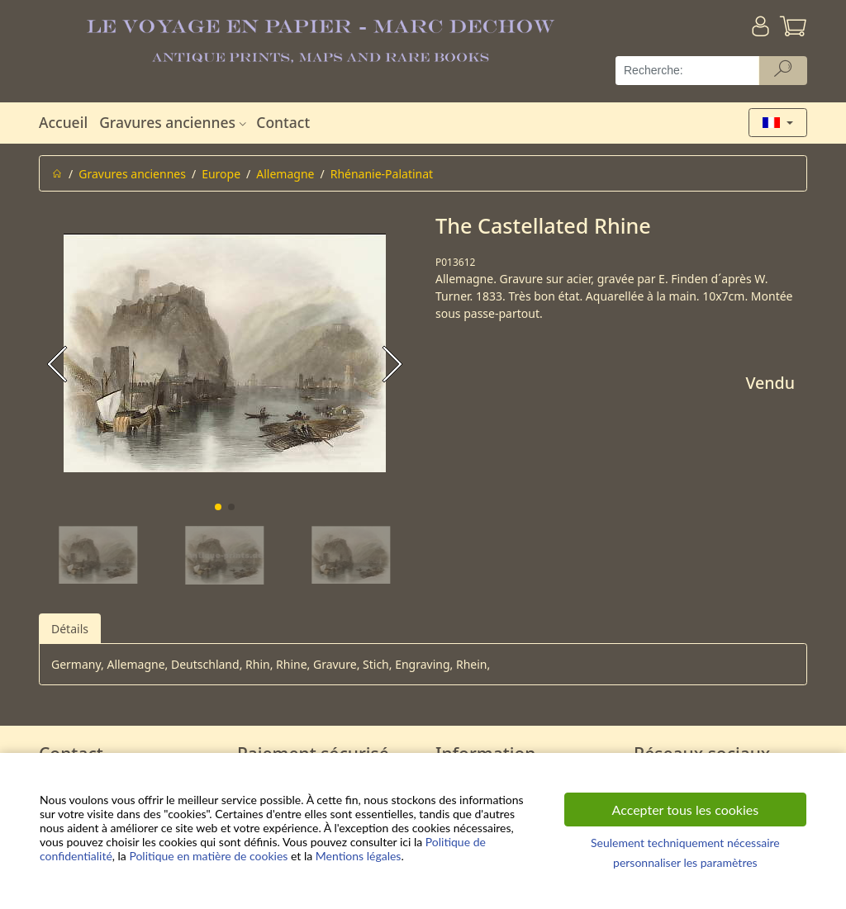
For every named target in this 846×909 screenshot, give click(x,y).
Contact (283, 122)
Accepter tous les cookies (685, 809)
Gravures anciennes (174, 122)
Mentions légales (359, 856)
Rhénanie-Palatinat (381, 174)
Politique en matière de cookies (208, 856)
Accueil (63, 122)
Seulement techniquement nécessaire (685, 843)
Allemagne (285, 174)
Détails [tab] (69, 629)
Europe (221, 174)
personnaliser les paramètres (685, 862)
